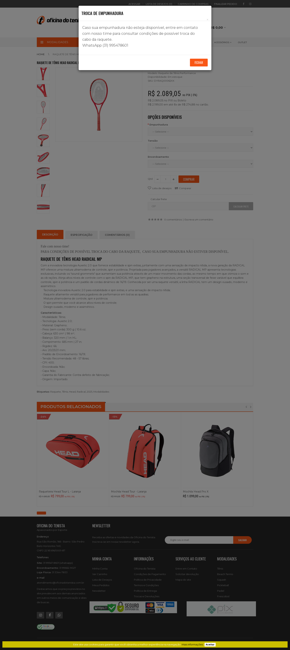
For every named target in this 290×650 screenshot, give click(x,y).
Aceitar (210, 644)
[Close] (207, 19)
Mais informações (192, 644)
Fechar (199, 62)
